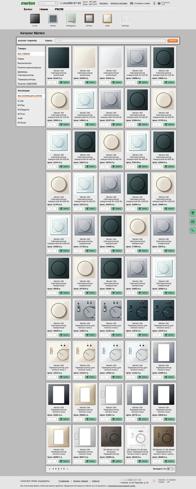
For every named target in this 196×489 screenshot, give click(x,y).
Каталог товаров (80, 481)
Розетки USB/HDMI (27, 84)
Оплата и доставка (119, 3)
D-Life (35, 26)
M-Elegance (71, 26)
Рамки (21, 59)
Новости (95, 481)
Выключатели (24, 63)
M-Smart (125, 26)
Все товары (24, 54)
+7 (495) (70, 3)
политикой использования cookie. (121, 486)
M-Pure (89, 26)
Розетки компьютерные (29, 67)
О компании (64, 481)
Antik (107, 26)
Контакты (104, 3)
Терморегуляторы (27, 79)
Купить (64, 82)
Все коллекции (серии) (30, 96)
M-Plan (53, 26)
